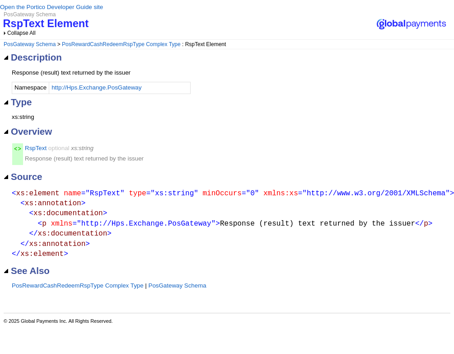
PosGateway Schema (30, 44)
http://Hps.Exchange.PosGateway (96, 87)
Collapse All (21, 33)
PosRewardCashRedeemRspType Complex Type (121, 44)
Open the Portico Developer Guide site (51, 7)
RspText (36, 148)
